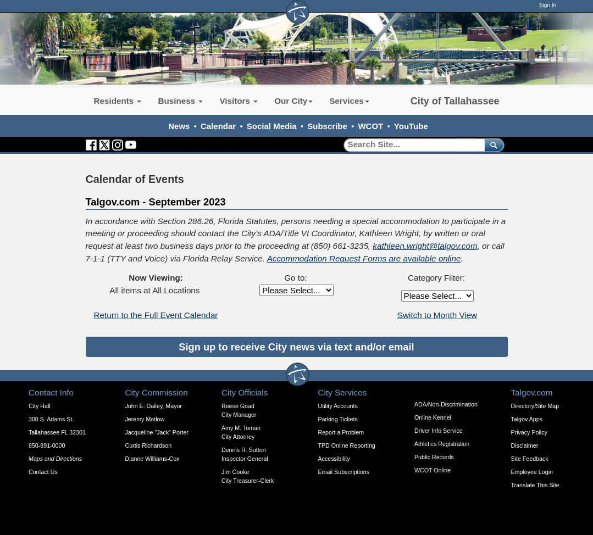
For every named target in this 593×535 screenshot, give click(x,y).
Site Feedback (529, 458)
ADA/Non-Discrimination (446, 404)
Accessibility (334, 458)
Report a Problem (341, 432)
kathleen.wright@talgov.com (425, 245)
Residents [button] (118, 100)
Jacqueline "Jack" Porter (157, 432)
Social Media (272, 126)
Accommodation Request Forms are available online (364, 258)
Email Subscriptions (344, 472)
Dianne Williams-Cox (152, 458)
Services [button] (349, 100)
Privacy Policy (529, 432)
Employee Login (532, 472)
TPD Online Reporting (346, 445)
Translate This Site (535, 485)
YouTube (411, 126)
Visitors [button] (238, 100)
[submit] (492, 145)
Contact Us (43, 472)
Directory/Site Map (535, 406)
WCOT (370, 126)
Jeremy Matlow (145, 419)
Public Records (434, 457)
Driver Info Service (438, 430)
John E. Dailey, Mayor (153, 406)
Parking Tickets (338, 419)
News (179, 126)
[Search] (410, 145)
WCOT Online (432, 470)
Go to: (295, 277)
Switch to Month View (437, 315)
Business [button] (180, 100)
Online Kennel (432, 417)
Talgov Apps (526, 419)
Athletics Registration (441, 444)
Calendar (218, 126)
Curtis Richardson (148, 445)
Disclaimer (525, 445)
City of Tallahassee (455, 101)
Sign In (547, 5)
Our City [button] (293, 100)
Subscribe (327, 126)
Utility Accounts (338, 406)
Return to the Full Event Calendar (156, 315)
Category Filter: (436, 277)
